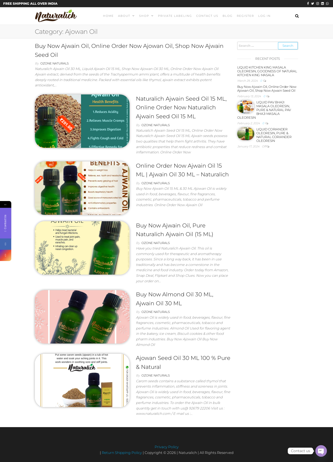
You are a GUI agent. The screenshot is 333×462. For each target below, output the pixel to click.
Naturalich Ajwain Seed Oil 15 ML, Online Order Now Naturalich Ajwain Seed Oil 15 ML (181, 107)
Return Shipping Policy (122, 453)
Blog (228, 15)
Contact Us (207, 15)
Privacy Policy (167, 447)
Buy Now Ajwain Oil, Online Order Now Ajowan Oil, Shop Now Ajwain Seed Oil (266, 89)
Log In (264, 15)
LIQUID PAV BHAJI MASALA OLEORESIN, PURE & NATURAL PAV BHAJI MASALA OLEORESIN (264, 110)
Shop (144, 15)
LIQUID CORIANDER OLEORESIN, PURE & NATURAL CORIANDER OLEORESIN (274, 135)
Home (108, 15)
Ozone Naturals (54, 63)
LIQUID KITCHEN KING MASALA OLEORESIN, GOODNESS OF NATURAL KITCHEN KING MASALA (267, 71)
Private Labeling (175, 15)
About (124, 15)
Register (245, 15)
